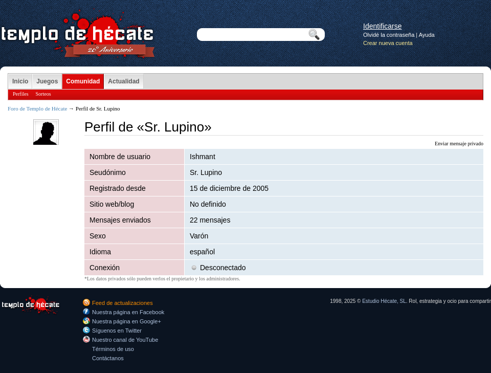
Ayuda (427, 35)
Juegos (47, 81)
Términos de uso (113, 349)
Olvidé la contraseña (388, 35)
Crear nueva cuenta (388, 43)
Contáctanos (108, 358)
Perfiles (21, 94)
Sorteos (43, 94)
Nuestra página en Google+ (126, 321)
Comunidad (83, 81)
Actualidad (123, 81)
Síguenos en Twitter (117, 330)
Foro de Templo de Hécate (37, 108)
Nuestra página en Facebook (128, 312)
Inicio (20, 81)
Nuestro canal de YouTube (125, 340)
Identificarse (382, 26)
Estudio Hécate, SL (384, 301)
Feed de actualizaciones (122, 303)
